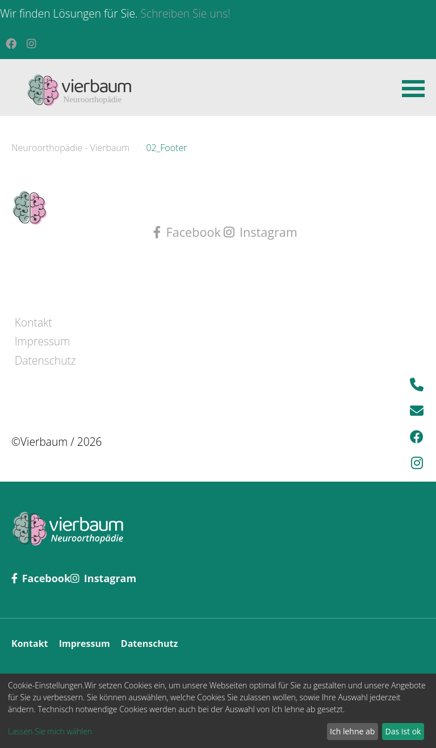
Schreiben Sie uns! (185, 13)
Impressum (42, 341)
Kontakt (33, 322)
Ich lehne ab (352, 731)
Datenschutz (45, 360)
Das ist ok (403, 731)
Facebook (188, 232)
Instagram (260, 232)
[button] (413, 87)
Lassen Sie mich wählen (50, 731)
